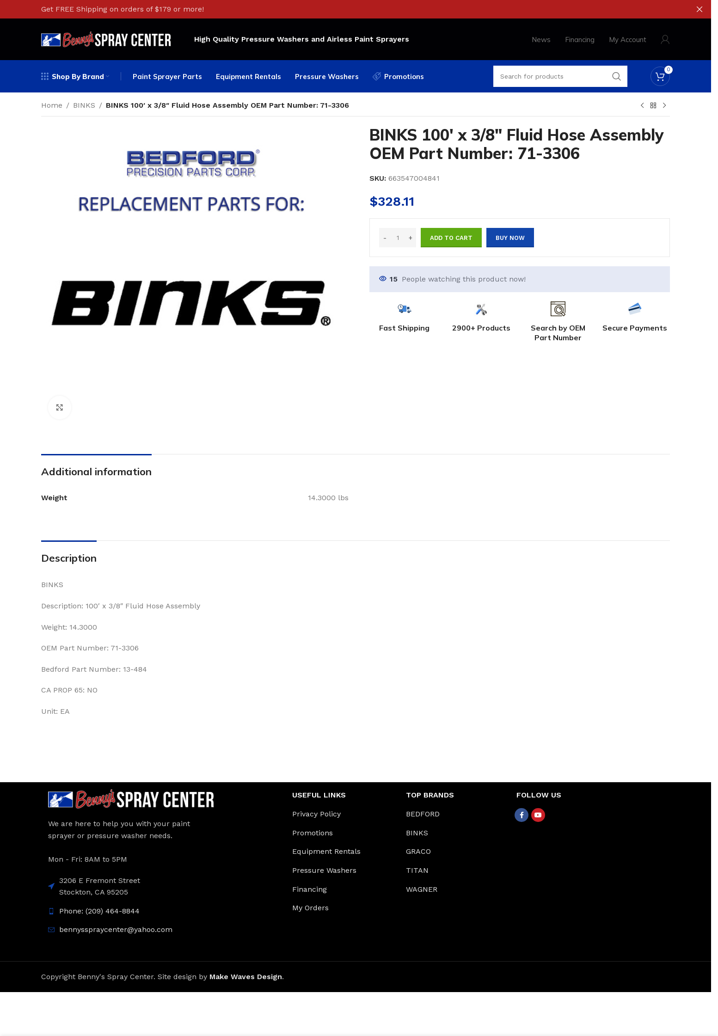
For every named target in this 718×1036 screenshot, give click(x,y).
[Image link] (131, 798)
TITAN (417, 870)
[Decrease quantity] (385, 237)
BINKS (84, 105)
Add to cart (451, 237)
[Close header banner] (699, 9)
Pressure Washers (324, 870)
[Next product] (664, 105)
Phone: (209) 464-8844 (99, 911)
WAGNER (421, 889)
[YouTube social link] (538, 815)
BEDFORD (423, 813)
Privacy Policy (316, 813)
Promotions (312, 832)
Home (51, 105)
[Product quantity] (398, 237)
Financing (309, 889)
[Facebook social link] (521, 815)
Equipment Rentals (326, 851)
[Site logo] (106, 38)
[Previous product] (642, 105)
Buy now (510, 237)
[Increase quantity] (410, 237)
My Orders (310, 907)
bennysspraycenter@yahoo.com (115, 929)
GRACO (418, 851)
